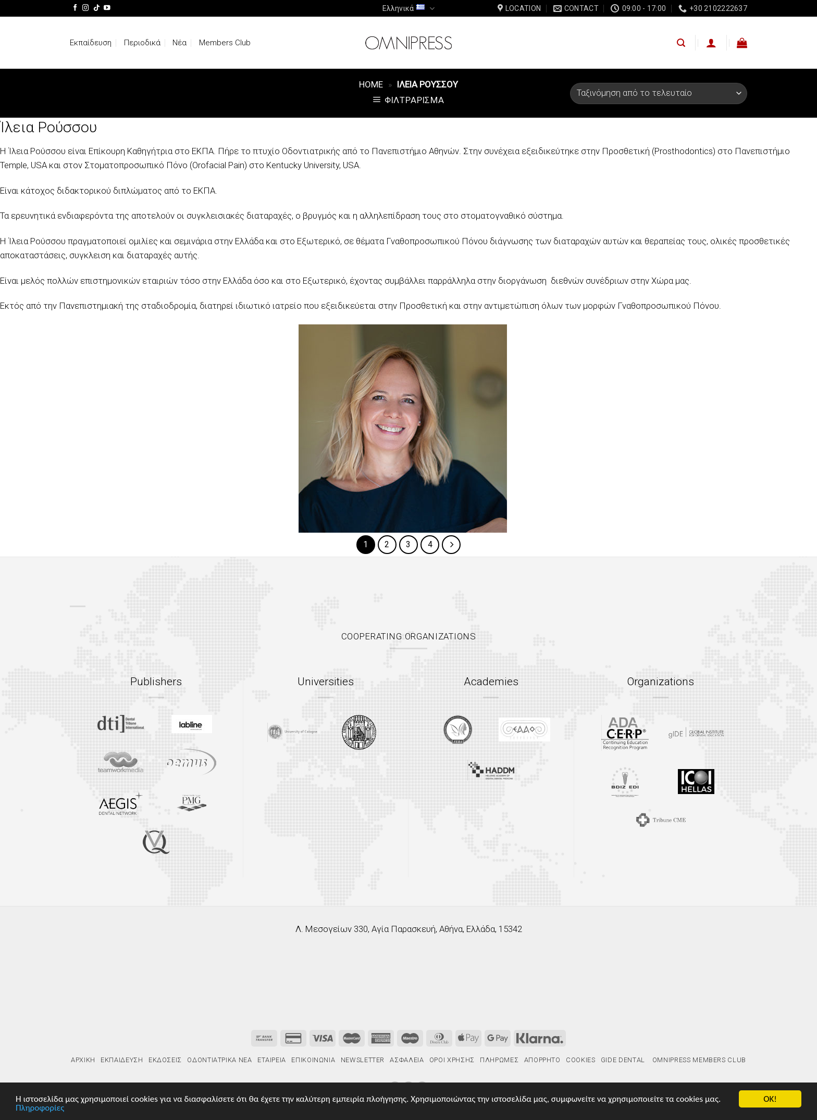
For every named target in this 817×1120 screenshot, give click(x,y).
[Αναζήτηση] (681, 43)
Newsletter (363, 1060)
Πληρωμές (499, 1060)
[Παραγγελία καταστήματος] (658, 93)
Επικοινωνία (313, 1060)
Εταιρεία (271, 1060)
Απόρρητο (542, 1060)
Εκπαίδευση (91, 42)
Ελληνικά (408, 9)
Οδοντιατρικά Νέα (219, 1060)
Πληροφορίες (40, 1108)
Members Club (225, 42)
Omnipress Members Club (698, 1060)
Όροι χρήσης (452, 1060)
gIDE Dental (623, 1060)
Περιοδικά (142, 42)
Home (371, 84)
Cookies (581, 1060)
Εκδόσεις (165, 1060)
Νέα (179, 42)
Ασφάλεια (407, 1060)
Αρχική (83, 1060)
